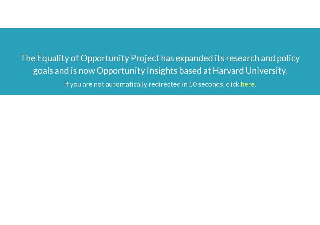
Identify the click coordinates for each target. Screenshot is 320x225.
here (248, 84)
